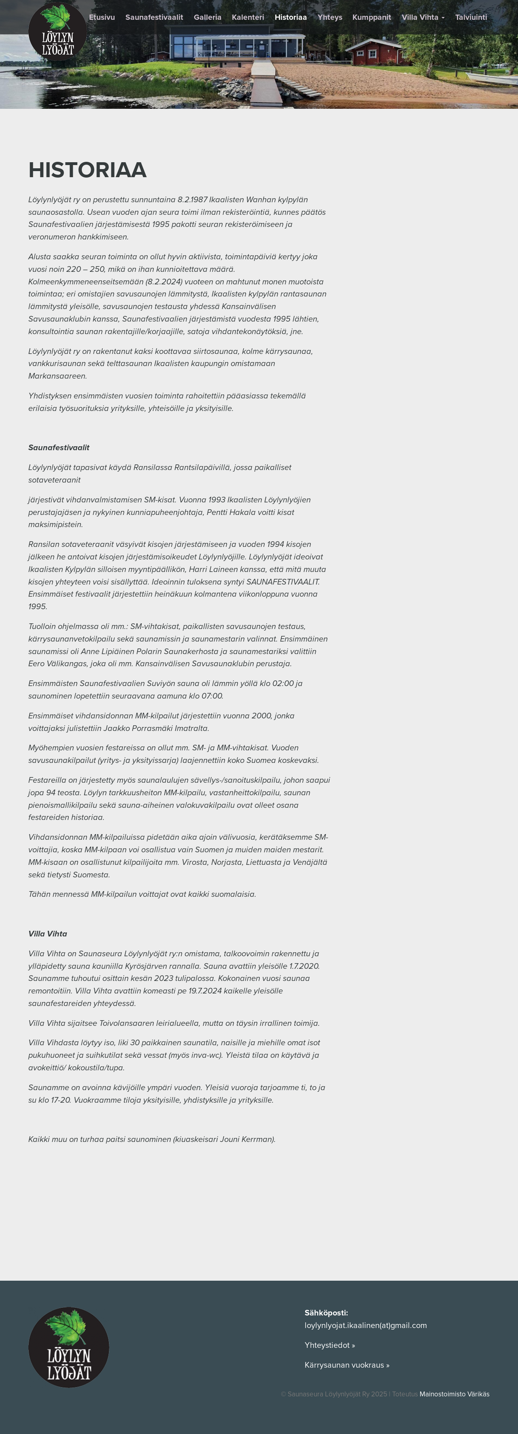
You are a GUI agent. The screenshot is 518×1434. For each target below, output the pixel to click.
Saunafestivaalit (154, 17)
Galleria (208, 17)
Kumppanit (371, 17)
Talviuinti (471, 17)
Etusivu (102, 17)
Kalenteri (248, 17)
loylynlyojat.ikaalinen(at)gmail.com (366, 1325)
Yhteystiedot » (331, 1345)
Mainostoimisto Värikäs (455, 1394)
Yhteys (330, 17)
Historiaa (291, 17)
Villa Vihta (423, 17)
